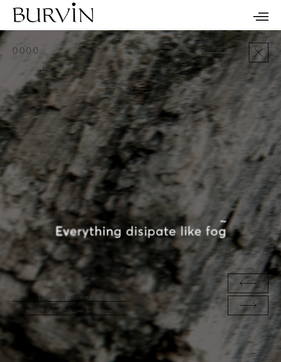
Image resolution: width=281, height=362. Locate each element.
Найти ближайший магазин (69, 311)
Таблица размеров (69, 297)
